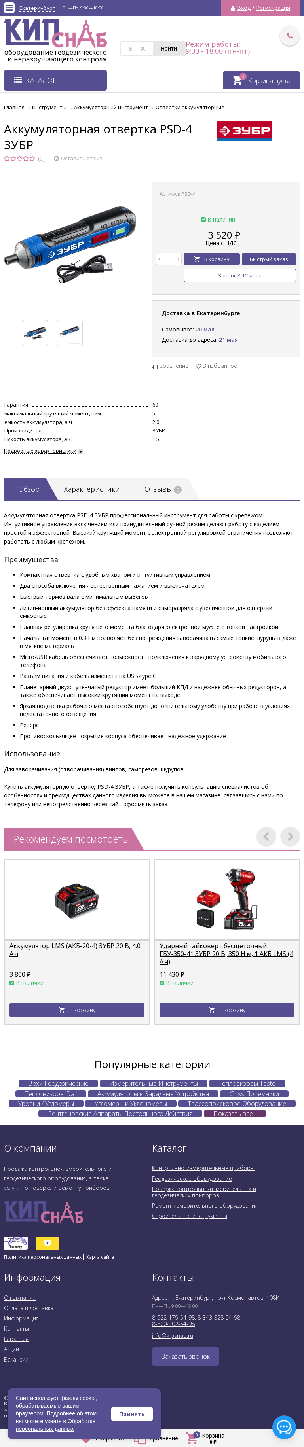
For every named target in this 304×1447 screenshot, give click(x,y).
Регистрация (273, 8)
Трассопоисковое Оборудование (237, 1103)
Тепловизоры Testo (247, 1083)
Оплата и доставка (28, 1308)
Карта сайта (100, 1257)
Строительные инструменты (189, 1216)
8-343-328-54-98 (219, 1317)
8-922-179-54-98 (173, 1317)
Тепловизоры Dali (51, 1093)
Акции (11, 1349)
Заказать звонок (186, 1356)
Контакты (16, 1328)
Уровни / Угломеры (46, 1103)
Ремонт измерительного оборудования (205, 1205)
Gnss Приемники (254, 1093)
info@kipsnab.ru (172, 1335)
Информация (21, 1318)
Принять (132, 1414)
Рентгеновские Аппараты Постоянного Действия (120, 1113)
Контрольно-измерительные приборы (203, 1168)
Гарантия (16, 1339)
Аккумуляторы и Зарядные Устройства (153, 1093)
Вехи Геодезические (58, 1083)
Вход (244, 8)
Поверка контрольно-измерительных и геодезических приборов (204, 1192)
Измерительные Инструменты (153, 1083)
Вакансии (16, 1359)
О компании (20, 1297)
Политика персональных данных (43, 1257)
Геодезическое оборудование (192, 1178)
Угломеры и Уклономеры (131, 1103)
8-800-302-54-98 (173, 1324)
